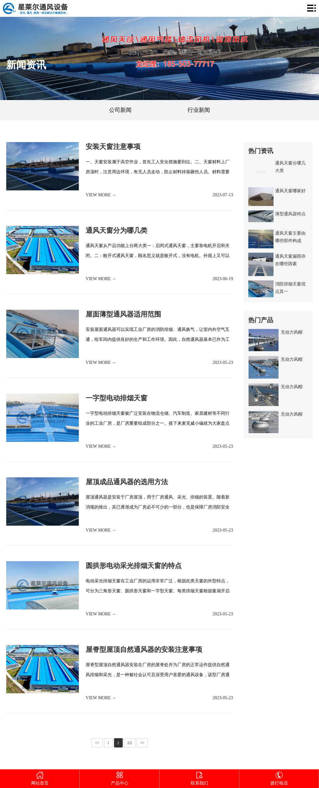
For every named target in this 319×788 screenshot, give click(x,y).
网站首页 (40, 777)
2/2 (129, 743)
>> (142, 743)
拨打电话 (279, 777)
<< (97, 743)
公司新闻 (120, 110)
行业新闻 (199, 110)
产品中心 (119, 777)
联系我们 (199, 777)
